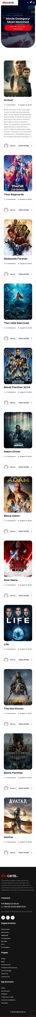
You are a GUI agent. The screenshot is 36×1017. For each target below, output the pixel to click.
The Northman (13, 708)
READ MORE (25, 146)
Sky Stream (5, 929)
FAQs (3, 958)
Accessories (5, 938)
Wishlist (4, 994)
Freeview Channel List (9, 967)
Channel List (5, 964)
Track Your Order (7, 997)
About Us (4, 973)
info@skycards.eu (10, 904)
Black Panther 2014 (17, 387)
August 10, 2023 (25, 105)
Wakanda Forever (16, 258)
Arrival (8, 100)
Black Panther (13, 773)
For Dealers (5, 947)
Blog (3, 961)
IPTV (3, 944)
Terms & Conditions (8, 1000)
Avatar (8, 837)
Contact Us (5, 976)
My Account (5, 991)
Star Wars (11, 580)
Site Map (4, 1003)
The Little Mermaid (16, 323)
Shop (3, 988)
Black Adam (12, 516)
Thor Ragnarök (14, 194)
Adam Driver (12, 451)
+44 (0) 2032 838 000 (13, 907)
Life (6, 644)
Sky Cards (5, 932)
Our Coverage (6, 970)
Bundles (4, 941)
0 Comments (10, 105)
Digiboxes (4, 935)
